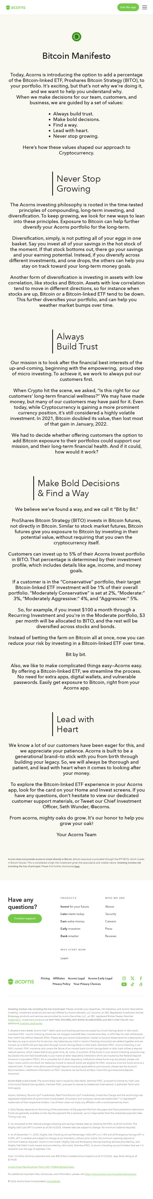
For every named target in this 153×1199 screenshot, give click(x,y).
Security (110, 914)
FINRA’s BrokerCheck (62, 1167)
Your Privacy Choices (87, 984)
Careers (110, 921)
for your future (75, 906)
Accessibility (53, 1181)
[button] (140, 984)
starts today (72, 914)
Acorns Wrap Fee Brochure (22, 1167)
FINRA (11, 1019)
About (109, 906)
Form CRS (44, 1167)
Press (108, 928)
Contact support (25, 918)
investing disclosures (31, 1023)
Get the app (128, 7)
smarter (70, 936)
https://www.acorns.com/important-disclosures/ (110, 1174)
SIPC (18, 1019)
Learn (64, 958)
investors (70, 928)
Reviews (110, 936)
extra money (72, 921)
